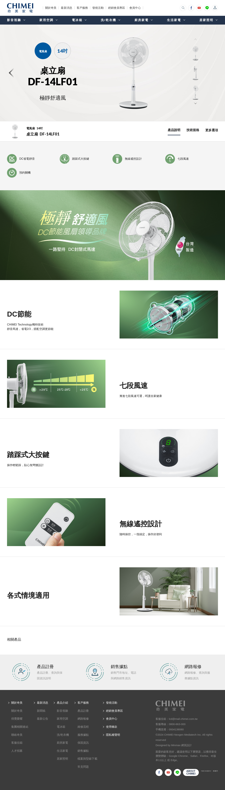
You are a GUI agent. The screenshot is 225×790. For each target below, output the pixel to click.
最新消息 (66, 7)
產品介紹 (62, 702)
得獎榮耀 (16, 718)
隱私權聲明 (113, 734)
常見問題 (83, 766)
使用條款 (111, 726)
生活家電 (62, 750)
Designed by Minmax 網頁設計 (174, 745)
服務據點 (83, 734)
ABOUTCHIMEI (191, 772)
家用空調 (62, 718)
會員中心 (135, 7)
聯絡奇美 (16, 734)
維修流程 (83, 726)
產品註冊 (83, 710)
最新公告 (42, 718)
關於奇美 (50, 7)
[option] (137, 73)
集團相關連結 (19, 726)
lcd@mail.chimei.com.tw (183, 718)
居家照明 (62, 758)
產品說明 (174, 130)
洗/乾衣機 (63, 734)
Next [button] (195, 103)
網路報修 (83, 718)
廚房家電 (62, 742)
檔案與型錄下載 (87, 758)
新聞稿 (41, 710)
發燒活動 (98, 7)
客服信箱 (16, 742)
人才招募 (16, 750)
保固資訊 (83, 742)
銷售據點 (83, 750)
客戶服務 (82, 7)
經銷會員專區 (116, 7)
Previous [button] (195, 40)
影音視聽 (62, 710)
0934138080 (176, 729)
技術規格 (193, 130)
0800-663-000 (177, 724)
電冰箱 (61, 726)
